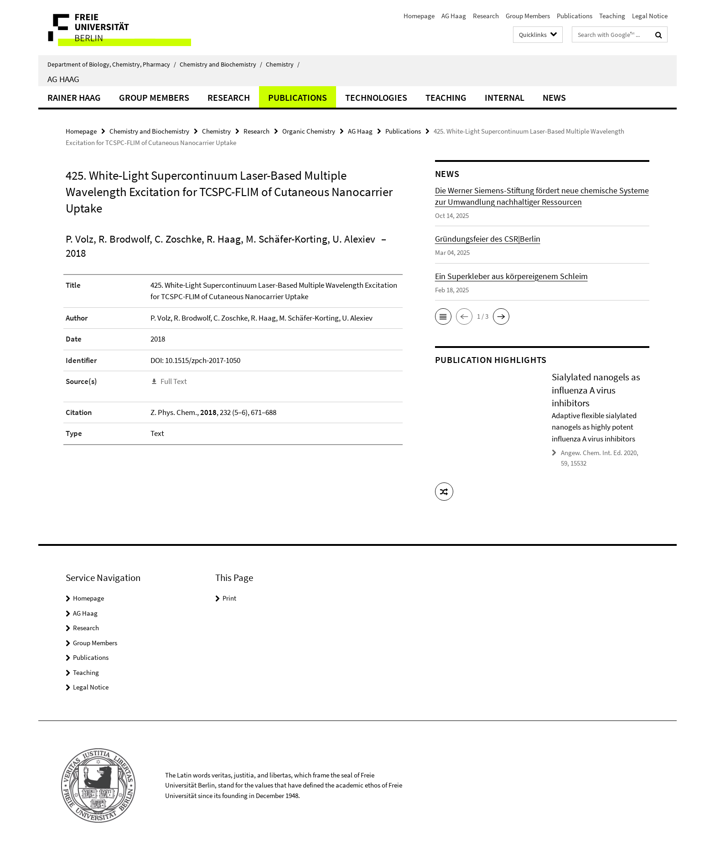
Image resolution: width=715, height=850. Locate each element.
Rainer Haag (74, 97)
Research (486, 15)
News (554, 97)
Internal (504, 97)
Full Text (174, 381)
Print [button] (229, 598)
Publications (574, 15)
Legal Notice (650, 15)
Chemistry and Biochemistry (221, 64)
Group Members (528, 15)
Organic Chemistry (308, 131)
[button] (443, 316)
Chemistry (283, 64)
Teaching (612, 15)
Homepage (419, 15)
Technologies (376, 97)
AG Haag (453, 15)
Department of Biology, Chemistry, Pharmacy (111, 64)
